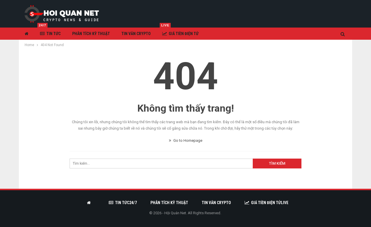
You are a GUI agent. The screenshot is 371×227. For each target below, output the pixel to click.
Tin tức (49, 32)
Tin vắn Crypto (136, 33)
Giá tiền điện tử (179, 32)
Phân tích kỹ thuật (91, 33)
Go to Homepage (185, 140)
